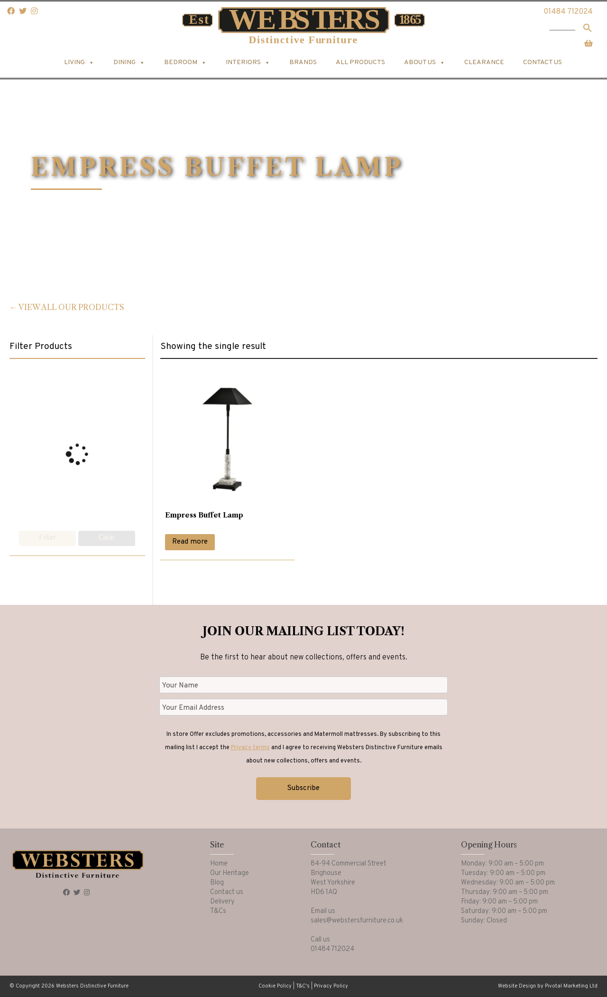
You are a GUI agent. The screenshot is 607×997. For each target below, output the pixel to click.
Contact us (542, 62)
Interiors (248, 62)
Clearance (484, 62)
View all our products (71, 307)
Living (79, 62)
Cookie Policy (275, 986)
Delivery (222, 901)
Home (219, 863)
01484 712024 (568, 12)
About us (424, 62)
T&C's (303, 986)
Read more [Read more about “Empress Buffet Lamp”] (190, 541)
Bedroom (185, 62)
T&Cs (218, 911)
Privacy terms (250, 748)
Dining (129, 62)
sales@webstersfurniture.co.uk (357, 920)
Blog (217, 882)
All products (360, 62)
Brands (303, 62)
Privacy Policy (331, 986)
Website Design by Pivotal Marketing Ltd (548, 986)
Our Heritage (229, 873)
